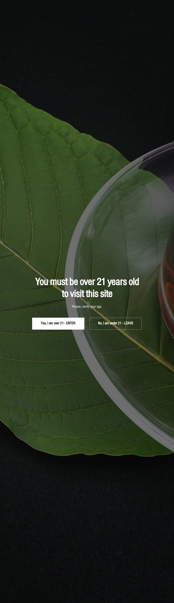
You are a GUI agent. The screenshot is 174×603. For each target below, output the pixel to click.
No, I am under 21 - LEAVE (115, 323)
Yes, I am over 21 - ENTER (58, 323)
